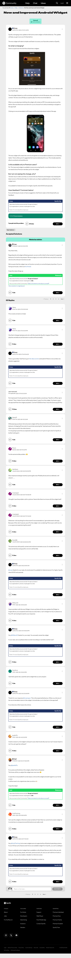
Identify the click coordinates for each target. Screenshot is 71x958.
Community (9, 3)
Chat (35, 3)
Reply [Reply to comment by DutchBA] (57, 555)
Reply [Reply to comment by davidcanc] (57, 484)
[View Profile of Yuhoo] (14, 307)
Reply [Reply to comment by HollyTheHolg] (57, 829)
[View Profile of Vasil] (15, 759)
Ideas (43, 3)
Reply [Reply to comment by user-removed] (57, 409)
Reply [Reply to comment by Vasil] (57, 805)
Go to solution (36, 22)
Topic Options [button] (10, 230)
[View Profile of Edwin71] (14, 417)
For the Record (8, 920)
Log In (62, 3)
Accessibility (42, 947)
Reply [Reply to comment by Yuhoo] (57, 320)
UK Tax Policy (6, 950)
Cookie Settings (28, 947)
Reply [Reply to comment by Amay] (57, 224)
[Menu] (67, 3)
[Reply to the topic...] (32, 889)
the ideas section (34, 359)
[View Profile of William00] (15, 603)
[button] (62, 29)
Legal (5, 947)
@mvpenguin (27, 698)
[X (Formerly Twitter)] (11, 935)
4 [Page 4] (58, 299)
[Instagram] (6, 935)
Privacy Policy (21, 947)
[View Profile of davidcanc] (15, 469)
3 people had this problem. (16, 223)
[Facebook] (16, 935)
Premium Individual (58, 912)
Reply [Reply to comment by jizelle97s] (57, 751)
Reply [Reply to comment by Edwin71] (57, 440)
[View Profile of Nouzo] (14, 448)
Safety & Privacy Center (12, 947)
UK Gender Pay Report (15, 950)
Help (27, 3)
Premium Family (57, 920)
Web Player (39, 916)
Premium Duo (57, 916)
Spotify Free (56, 927)
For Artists (23, 912)
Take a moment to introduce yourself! (38, 283)
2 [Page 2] (53, 299)
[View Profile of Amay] (15, 28)
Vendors (22, 927)
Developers (23, 916)
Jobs (5, 916)
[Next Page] (62, 299)
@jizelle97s (14, 765)
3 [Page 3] (37, 894)
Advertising (23, 920)
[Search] (57, 3)
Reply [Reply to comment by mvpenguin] (57, 506)
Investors (23, 924)
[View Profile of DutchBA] (14, 540)
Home (11, 8)
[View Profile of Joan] (15, 244)
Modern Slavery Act (50, 947)
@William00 (14, 635)
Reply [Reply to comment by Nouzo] (57, 461)
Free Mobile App (41, 920)
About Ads (36, 947)
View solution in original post (16, 286)
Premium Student (58, 924)
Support (38, 912)
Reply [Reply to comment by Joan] (57, 293)
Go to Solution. (18, 216)
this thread (28, 266)
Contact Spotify (41, 924)
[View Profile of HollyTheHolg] (16, 813)
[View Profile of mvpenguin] (15, 493)
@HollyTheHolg (15, 843)
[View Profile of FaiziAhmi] (15, 670)
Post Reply (57, 889)
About (6, 912)
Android (21, 8)
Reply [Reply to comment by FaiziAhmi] (57, 683)
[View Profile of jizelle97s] (15, 735)
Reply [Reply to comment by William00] (57, 620)
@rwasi (10, 570)
